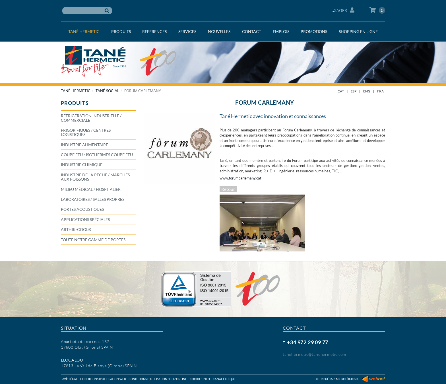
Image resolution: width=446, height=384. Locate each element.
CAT (341, 91)
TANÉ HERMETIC (75, 90)
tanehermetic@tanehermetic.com (314, 354)
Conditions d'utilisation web (103, 379)
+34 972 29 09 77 (307, 342)
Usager (343, 10)
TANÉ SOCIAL (107, 90)
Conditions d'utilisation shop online (158, 379)
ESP (353, 91)
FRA (380, 91)
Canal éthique (224, 379)
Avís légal (69, 379)
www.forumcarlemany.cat (240, 178)
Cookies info (200, 379)
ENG (366, 91)
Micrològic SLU (347, 379)
